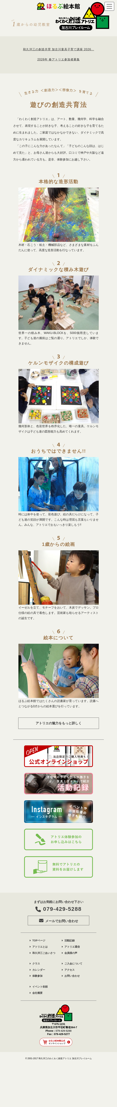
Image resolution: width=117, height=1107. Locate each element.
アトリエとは (40, 988)
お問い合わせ (72, 1018)
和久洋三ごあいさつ (43, 994)
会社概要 (37, 1034)
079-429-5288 (58, 951)
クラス (36, 1005)
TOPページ (38, 982)
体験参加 (37, 1018)
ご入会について (73, 1005)
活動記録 (69, 982)
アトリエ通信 (72, 988)
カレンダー (38, 1011)
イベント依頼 (40, 1028)
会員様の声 (70, 994)
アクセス (69, 1011)
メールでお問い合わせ (58, 962)
